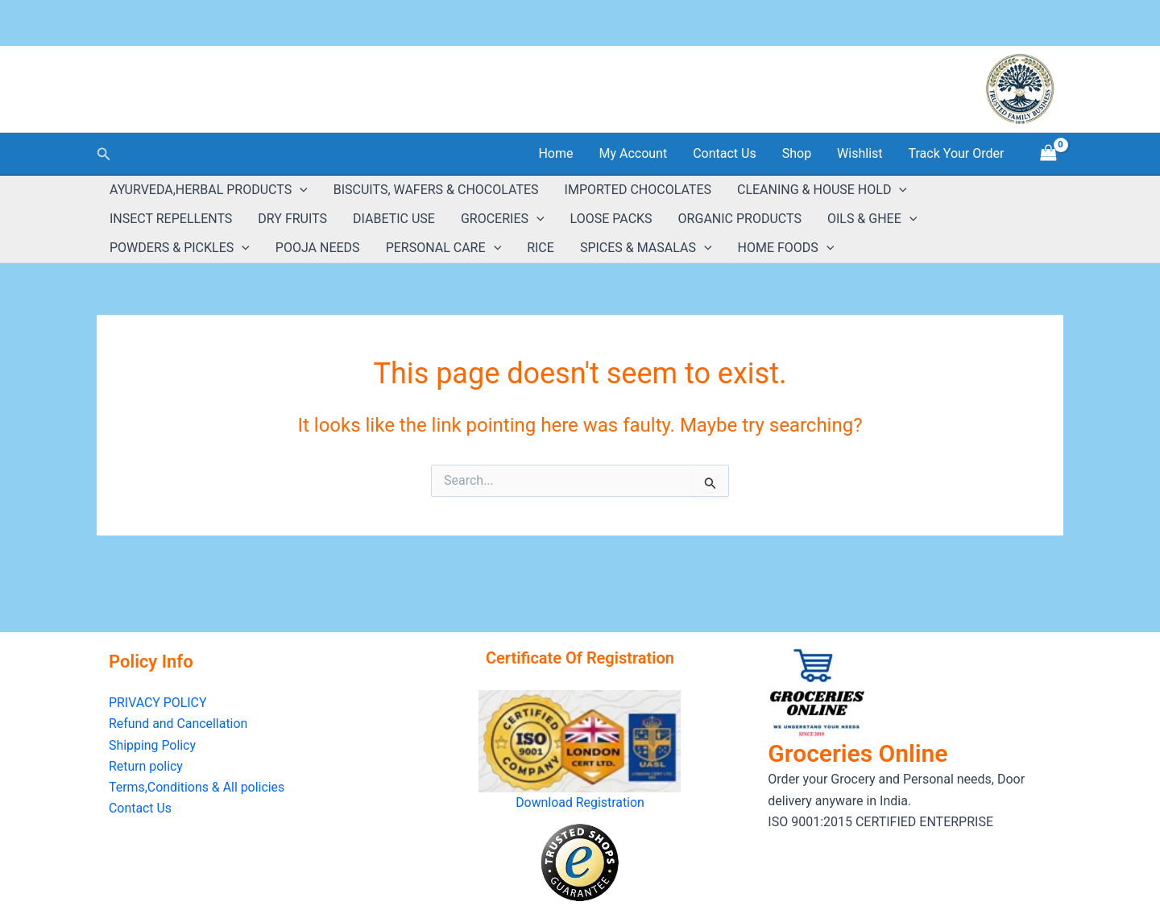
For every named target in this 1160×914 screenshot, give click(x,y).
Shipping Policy (153, 745)
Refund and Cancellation (178, 724)
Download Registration (580, 802)
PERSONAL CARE (444, 248)
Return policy (146, 766)
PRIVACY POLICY (158, 702)
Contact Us (724, 153)
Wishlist (859, 153)
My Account (633, 153)
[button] (104, 154)
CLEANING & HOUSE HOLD (822, 190)
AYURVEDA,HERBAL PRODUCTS (209, 190)
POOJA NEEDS (318, 247)
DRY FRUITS (292, 218)
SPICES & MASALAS (646, 248)
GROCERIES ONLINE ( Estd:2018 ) (254, 80)
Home (555, 153)
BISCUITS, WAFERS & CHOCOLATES (436, 189)
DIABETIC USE (394, 218)
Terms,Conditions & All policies (197, 788)
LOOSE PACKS (611, 218)
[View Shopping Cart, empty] (1048, 153)
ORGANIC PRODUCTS (740, 218)
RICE (540, 247)
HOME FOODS (786, 248)
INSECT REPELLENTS (171, 218)
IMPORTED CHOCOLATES (638, 189)
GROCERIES (503, 219)
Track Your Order (957, 153)
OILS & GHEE (872, 219)
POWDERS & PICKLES (180, 248)
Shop (796, 153)
